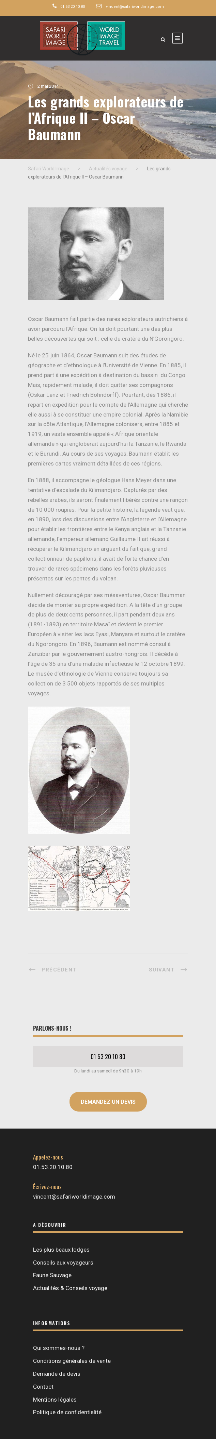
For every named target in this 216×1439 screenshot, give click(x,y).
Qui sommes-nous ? (58, 1347)
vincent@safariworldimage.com (135, 6)
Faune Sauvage (52, 1275)
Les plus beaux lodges (61, 1249)
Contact (43, 1386)
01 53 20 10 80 (108, 1056)
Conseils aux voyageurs (63, 1262)
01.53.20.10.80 (72, 6)
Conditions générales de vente (72, 1360)
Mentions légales (55, 1399)
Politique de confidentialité (67, 1412)
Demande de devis (56, 1373)
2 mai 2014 (48, 86)
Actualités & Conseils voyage (70, 1288)
